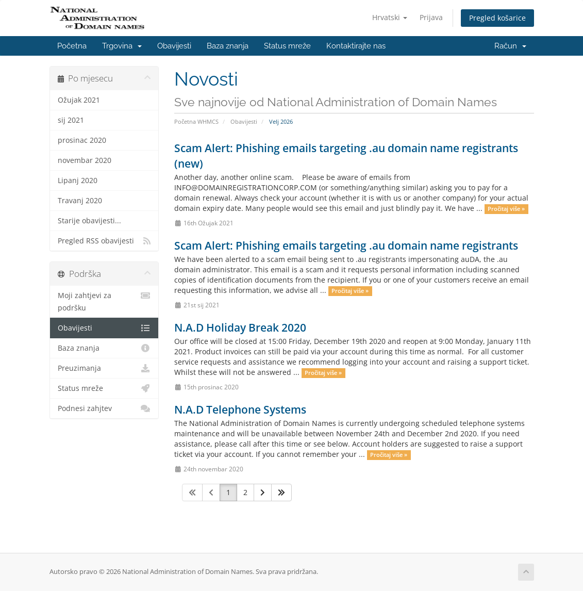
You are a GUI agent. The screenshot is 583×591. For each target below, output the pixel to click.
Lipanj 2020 (77, 180)
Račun (510, 46)
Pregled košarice (497, 18)
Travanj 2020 (80, 200)
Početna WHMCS (196, 121)
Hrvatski (389, 17)
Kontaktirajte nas (356, 46)
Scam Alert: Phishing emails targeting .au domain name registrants (346, 245)
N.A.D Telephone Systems (240, 409)
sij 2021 (71, 120)
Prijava (431, 17)
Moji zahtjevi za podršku (104, 301)
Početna (72, 46)
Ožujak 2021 (79, 100)
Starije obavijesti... (89, 220)
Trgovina (122, 46)
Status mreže (287, 46)
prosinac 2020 (82, 140)
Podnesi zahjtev (104, 408)
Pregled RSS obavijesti (104, 241)
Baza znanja (227, 46)
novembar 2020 (84, 160)
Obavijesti (174, 46)
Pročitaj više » (506, 208)
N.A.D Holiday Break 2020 (240, 327)
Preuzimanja (104, 368)
